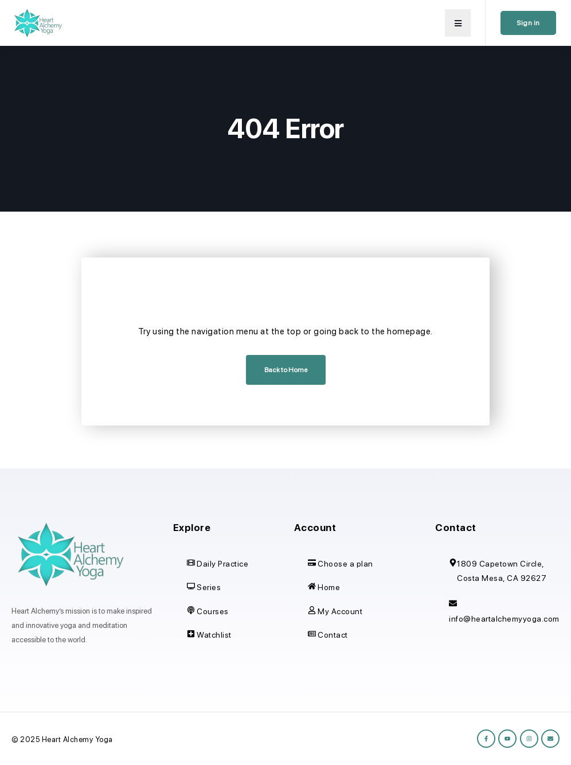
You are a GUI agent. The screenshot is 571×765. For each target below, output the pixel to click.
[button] (458, 23)
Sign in (528, 23)
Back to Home (285, 370)
